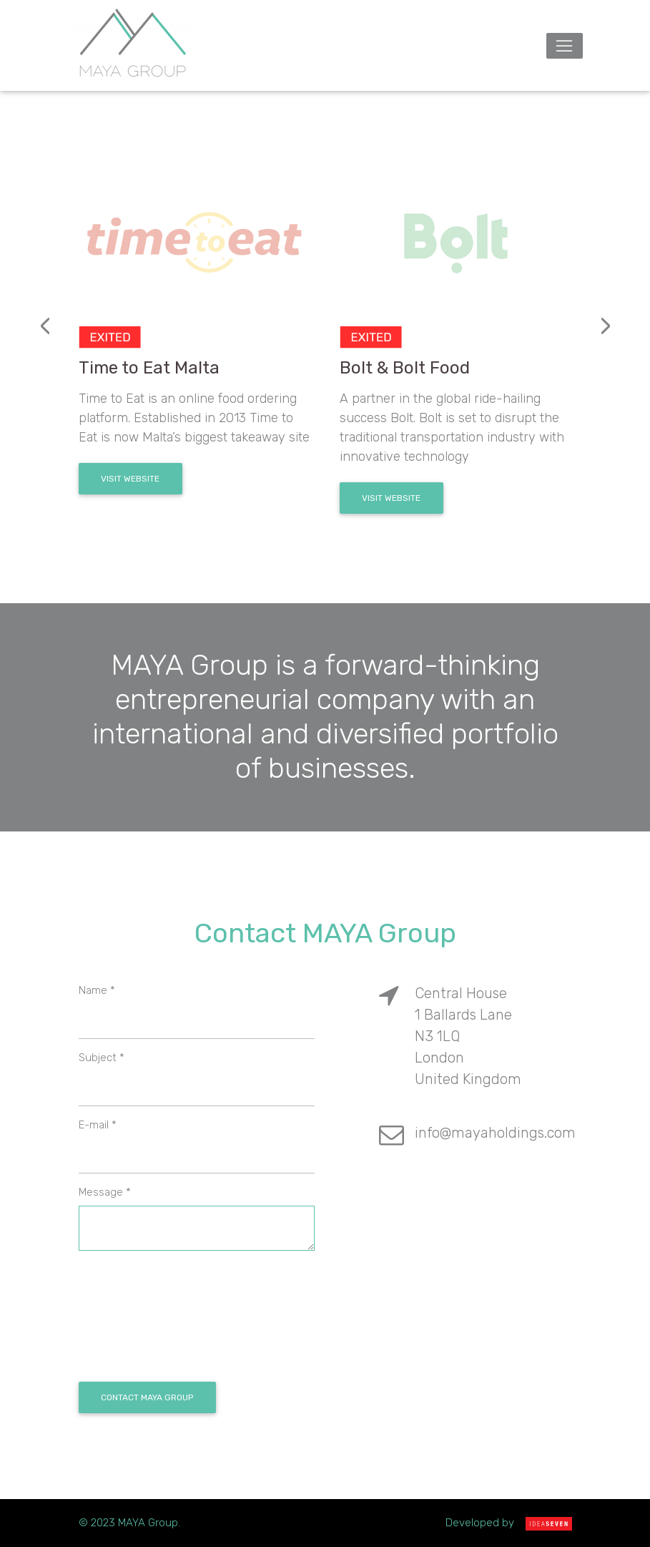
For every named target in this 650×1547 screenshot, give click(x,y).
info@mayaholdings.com (495, 1132)
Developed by (508, 1522)
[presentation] (45, 326)
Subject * (101, 1057)
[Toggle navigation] (564, 46)
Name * (97, 990)
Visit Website (130, 479)
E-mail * (98, 1124)
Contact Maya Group (147, 1397)
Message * (105, 1192)
